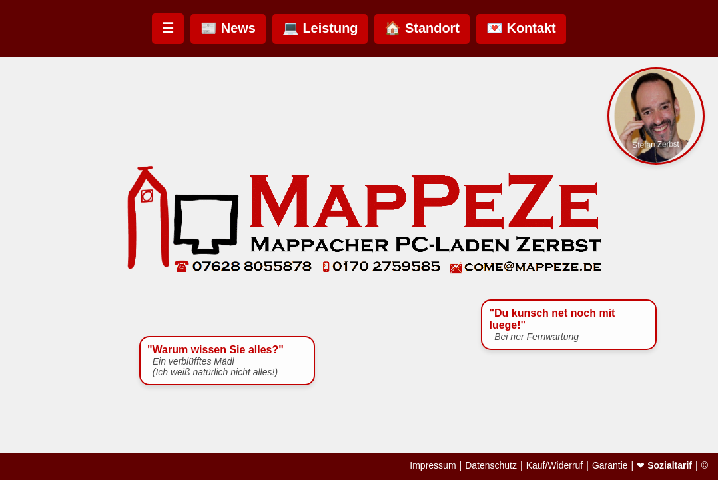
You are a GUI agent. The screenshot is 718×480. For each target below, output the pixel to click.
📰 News (228, 28)
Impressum (433, 465)
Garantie (610, 465)
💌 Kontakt (521, 28)
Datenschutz (491, 465)
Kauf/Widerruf (554, 465)
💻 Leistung (320, 28)
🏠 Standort (422, 28)
